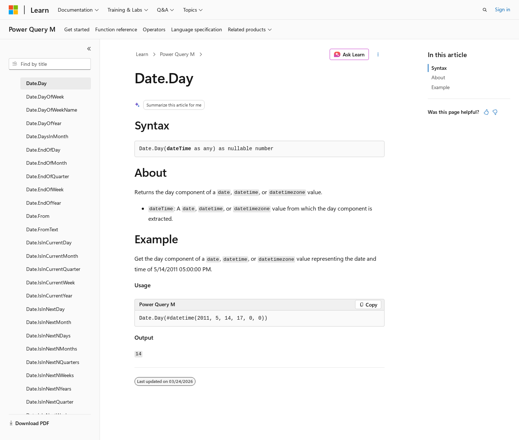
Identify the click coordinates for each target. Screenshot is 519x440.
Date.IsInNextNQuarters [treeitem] (52, 362)
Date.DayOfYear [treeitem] (43, 123)
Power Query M (177, 54)
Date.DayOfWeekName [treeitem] (51, 109)
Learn (142, 54)
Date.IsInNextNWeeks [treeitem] (50, 375)
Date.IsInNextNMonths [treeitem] (51, 348)
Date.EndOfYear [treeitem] (43, 202)
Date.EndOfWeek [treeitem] (45, 189)
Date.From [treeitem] (37, 215)
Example (440, 87)
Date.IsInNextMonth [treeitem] (48, 322)
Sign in (502, 9)
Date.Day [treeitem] (36, 83)
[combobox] (50, 64)
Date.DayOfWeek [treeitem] (45, 96)
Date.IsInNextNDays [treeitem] (48, 335)
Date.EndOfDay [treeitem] (43, 149)
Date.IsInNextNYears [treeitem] (48, 388)
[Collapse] (89, 48)
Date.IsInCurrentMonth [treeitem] (52, 255)
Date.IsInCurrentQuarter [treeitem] (53, 268)
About (438, 77)
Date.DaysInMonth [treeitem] (47, 136)
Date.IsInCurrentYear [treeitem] (49, 295)
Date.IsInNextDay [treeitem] (45, 308)
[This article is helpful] (486, 112)
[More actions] (378, 54)
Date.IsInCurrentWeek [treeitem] (50, 282)
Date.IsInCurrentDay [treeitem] (49, 242)
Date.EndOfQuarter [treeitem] (47, 176)
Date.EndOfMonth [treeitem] (46, 162)
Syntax (439, 67)
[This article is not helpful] (495, 112)
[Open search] (485, 9)
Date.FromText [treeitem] (42, 229)
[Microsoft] (13, 10)
